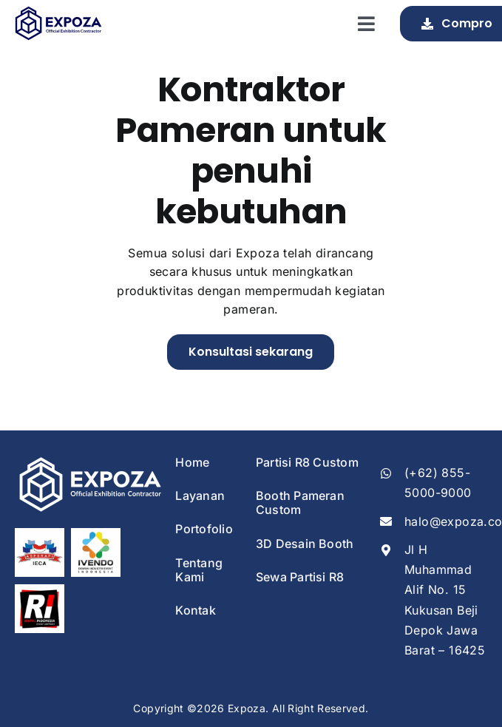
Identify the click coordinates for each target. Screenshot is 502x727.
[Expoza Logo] (58, 11)
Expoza (246, 708)
